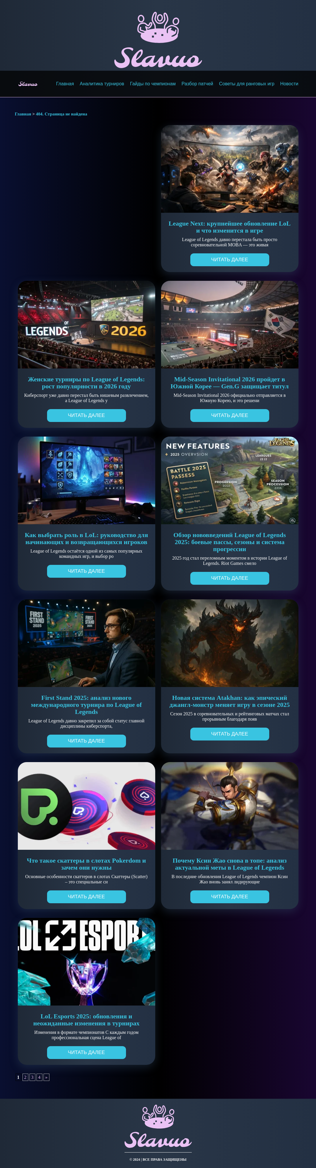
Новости (289, 83)
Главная (65, 83)
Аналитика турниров (102, 83)
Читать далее (229, 259)
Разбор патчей (197, 83)
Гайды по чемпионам (153, 83)
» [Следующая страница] (46, 1077)
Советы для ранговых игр (246, 83)
